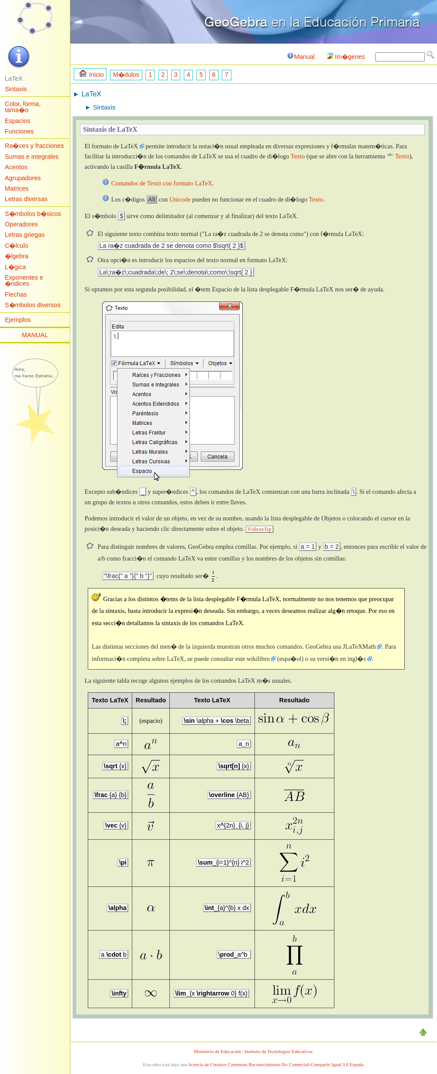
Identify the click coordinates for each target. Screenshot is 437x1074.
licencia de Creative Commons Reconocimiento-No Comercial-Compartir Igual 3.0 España (276, 1064)
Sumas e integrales (31, 156)
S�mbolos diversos (33, 304)
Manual (300, 56)
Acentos (16, 167)
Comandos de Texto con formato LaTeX (162, 183)
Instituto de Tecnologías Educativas (278, 1051)
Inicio (91, 74)
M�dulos (126, 74)
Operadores (21, 224)
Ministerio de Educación (217, 1051)
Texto (298, 156)
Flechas (16, 294)
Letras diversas (26, 198)
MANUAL (35, 335)
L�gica (15, 266)
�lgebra (16, 256)
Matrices (16, 188)
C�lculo (16, 245)
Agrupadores (23, 177)
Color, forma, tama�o (23, 106)
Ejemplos (18, 319)
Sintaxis (16, 89)
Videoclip (260, 529)
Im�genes (346, 56)
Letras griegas (25, 234)
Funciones (19, 131)
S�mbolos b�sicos (33, 213)
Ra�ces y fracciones (34, 145)
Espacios (17, 120)
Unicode (180, 199)
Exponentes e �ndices (24, 280)
